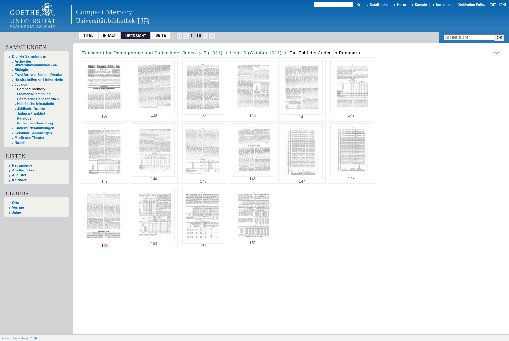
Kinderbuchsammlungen (34, 128)
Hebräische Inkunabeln (35, 104)
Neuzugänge (22, 165)
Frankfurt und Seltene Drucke (38, 74)
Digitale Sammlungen (29, 56)
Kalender (19, 180)
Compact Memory (31, 89)
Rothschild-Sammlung (35, 123)
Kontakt (421, 4)
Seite (161, 35)
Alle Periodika (23, 170)
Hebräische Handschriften (38, 99)
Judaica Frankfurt (31, 113)
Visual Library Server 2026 (19, 338)
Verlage (18, 207)
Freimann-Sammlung (34, 94)
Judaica (21, 84)
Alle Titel (19, 175)
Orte (15, 203)
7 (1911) (213, 52)
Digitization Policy (471, 4)
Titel (88, 35)
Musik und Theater (29, 138)
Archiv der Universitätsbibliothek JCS (36, 63)
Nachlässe (23, 143)
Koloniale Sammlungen (33, 133)
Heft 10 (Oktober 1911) (256, 52)
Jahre (16, 212)
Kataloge (24, 118)
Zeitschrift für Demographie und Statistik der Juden (139, 52)
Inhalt (109, 35)
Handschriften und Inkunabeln (39, 79)
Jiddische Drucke (31, 109)
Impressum (444, 4)
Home (401, 4)
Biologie (21, 70)
